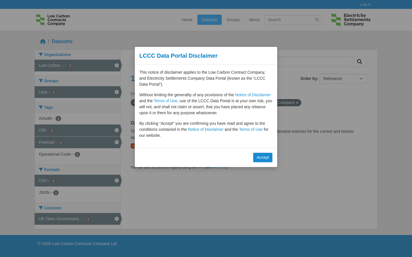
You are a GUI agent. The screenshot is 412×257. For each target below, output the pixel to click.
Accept (263, 157)
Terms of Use (165, 101)
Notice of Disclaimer (253, 95)
